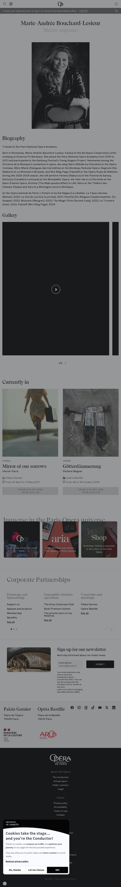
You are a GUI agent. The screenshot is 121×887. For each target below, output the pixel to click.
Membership (14, 613)
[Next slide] (111, 629)
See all (11, 622)
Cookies (60, 814)
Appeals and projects (19, 609)
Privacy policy (60, 803)
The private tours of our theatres (58, 614)
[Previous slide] (105, 629)
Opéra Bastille (89, 609)
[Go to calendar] (12, 4)
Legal (60, 789)
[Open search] (4, 4)
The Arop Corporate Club (59, 604)
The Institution (61, 777)
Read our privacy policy (17, 861)
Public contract (60, 785)
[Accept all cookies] (57, 870)
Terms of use (60, 810)
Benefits (12, 617)
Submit (100, 664)
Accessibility (60, 807)
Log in (83, 10)
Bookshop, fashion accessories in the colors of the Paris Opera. (99, 549)
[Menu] (116, 4)
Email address (65, 663)
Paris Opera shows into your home (21, 549)
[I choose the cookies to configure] (36, 870)
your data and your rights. (68, 691)
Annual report (61, 781)
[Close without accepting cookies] (15, 870)
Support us (13, 604)
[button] (5, 883)
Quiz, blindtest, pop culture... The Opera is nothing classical (60, 549)
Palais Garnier (89, 604)
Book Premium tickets (57, 609)
